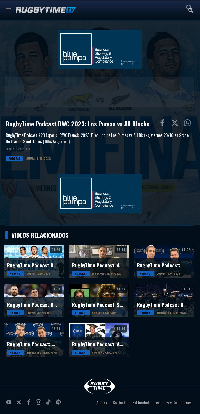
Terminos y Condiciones (173, 402)
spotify (59, 404)
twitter (19, 404)
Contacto (120, 402)
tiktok (49, 404)
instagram (39, 404)
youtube (9, 404)
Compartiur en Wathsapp (188, 124)
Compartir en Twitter (176, 124)
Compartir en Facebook (163, 124)
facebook (29, 404)
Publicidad (140, 402)
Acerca (102, 402)
